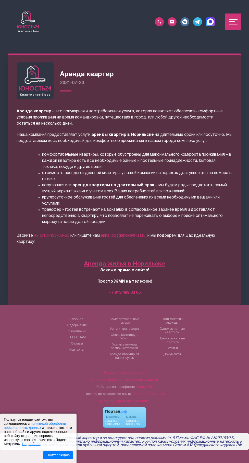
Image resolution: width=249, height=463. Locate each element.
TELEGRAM (77, 337)
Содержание (77, 325)
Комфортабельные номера (124, 321)
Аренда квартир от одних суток (124, 356)
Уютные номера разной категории (124, 346)
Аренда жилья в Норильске (124, 264)
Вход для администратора (124, 372)
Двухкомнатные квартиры (172, 340)
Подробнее (31, 444)
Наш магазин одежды (172, 321)
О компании (77, 331)
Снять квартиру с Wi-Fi (124, 337)
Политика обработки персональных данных (124, 379)
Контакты (76, 349)
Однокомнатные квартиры (172, 330)
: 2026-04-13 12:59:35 (148, 394)
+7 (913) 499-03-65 (51, 235)
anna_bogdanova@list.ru (123, 235)
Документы (172, 354)
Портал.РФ (144, 387)
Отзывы (77, 343)
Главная (76, 319)
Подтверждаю (58, 455)
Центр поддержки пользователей (124, 401)
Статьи (172, 348)
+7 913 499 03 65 (125, 293)
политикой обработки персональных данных (35, 425)
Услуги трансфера (124, 328)
